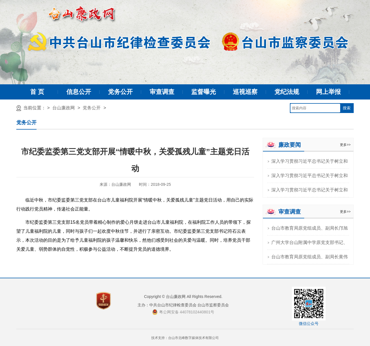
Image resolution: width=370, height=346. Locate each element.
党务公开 (120, 91)
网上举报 (328, 91)
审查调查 (162, 91)
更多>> (345, 145)
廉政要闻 (289, 145)
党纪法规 (286, 91)
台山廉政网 (63, 107)
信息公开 (78, 91)
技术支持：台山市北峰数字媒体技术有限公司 (185, 338)
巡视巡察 (245, 91)
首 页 (37, 91)
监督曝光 (203, 91)
